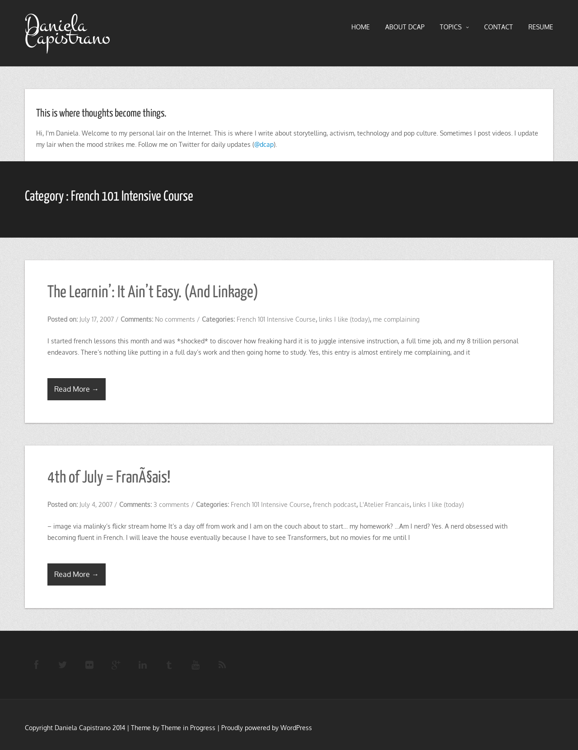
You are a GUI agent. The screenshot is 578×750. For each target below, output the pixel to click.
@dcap (264, 144)
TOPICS (454, 27)
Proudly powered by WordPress (266, 727)
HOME (360, 27)
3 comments (171, 504)
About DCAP (404, 27)
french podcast (334, 504)
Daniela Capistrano (67, 31)
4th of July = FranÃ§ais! (108, 478)
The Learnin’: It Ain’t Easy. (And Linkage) (152, 293)
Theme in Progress (188, 727)
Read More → (76, 389)
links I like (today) (344, 319)
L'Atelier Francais (384, 504)
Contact (498, 27)
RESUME (540, 27)
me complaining (396, 319)
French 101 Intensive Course (276, 319)
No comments (175, 319)
